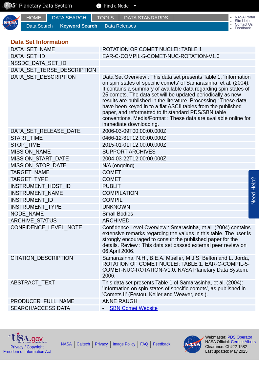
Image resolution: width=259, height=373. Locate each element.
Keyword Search (78, 26)
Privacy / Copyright (27, 347)
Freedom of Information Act (27, 351)
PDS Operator (239, 337)
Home (33, 17)
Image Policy (124, 344)
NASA (66, 344)
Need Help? (253, 187)
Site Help (242, 21)
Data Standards (146, 17)
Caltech (83, 344)
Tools (105, 17)
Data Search (69, 17)
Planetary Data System (37, 6)
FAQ (144, 344)
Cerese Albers (243, 342)
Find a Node (116, 6)
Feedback (242, 28)
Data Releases (120, 26)
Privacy (101, 344)
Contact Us (243, 24)
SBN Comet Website (134, 308)
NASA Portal (245, 17)
